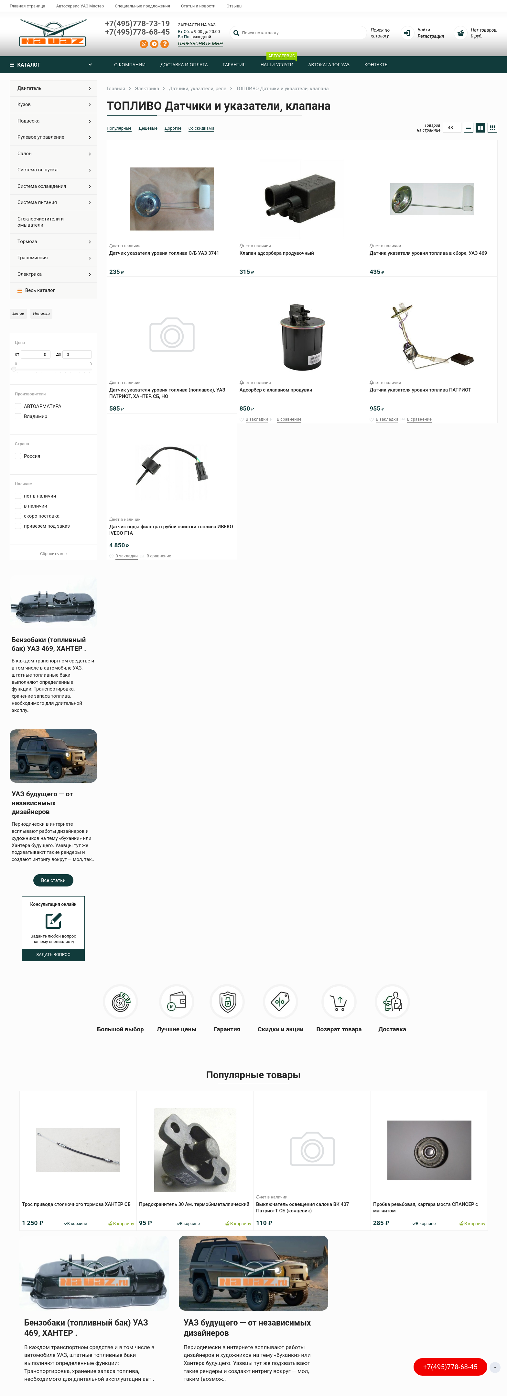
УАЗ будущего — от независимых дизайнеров (42, 803)
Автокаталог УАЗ (329, 64)
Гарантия (234, 64)
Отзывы (235, 6)
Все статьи (53, 880)
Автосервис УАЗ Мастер (80, 6)
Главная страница (27, 6)
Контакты (376, 64)
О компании (130, 64)
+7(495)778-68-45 (137, 32)
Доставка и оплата (184, 64)
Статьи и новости (198, 6)
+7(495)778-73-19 (137, 23)
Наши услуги (279, 62)
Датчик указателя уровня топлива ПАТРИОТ (422, 387)
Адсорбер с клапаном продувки (278, 387)
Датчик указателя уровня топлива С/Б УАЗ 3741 (166, 250)
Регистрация (431, 36)
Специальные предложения (142, 6)
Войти (424, 29)
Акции (18, 313)
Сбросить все (53, 553)
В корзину (118, 1221)
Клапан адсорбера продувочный (279, 250)
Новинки (41, 313)
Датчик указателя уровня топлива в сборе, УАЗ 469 (430, 250)
